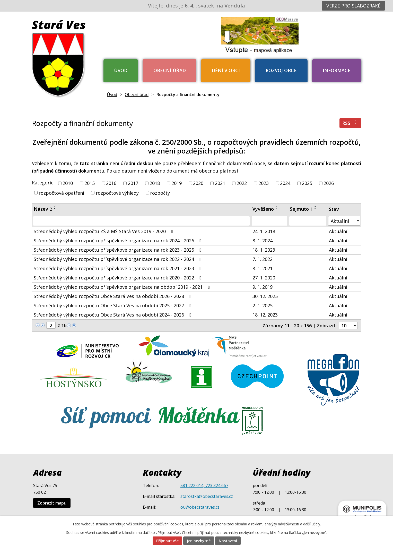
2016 (111, 183)
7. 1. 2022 (262, 259)
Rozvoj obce (281, 70)
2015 (89, 183)
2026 (329, 183)
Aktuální (338, 231)
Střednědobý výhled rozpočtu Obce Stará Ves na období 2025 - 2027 (114, 305)
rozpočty (160, 193)
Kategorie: (43, 183)
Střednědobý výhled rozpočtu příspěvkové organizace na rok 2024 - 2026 (119, 240)
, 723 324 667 (215, 485)
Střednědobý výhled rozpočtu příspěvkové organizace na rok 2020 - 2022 (119, 278)
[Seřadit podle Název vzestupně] (55, 207)
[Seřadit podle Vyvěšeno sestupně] (277, 209)
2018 (155, 183)
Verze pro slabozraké (353, 6)
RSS (350, 123)
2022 (242, 183)
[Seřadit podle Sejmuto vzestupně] (315, 207)
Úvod (120, 70)
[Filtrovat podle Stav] (344, 221)
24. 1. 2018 (263, 231)
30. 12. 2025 (265, 296)
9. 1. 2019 (262, 287)
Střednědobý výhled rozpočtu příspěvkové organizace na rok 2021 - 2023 (119, 268)
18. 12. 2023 (265, 315)
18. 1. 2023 (263, 250)
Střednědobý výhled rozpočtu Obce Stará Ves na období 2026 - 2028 (114, 296)
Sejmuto (301, 209)
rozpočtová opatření (61, 193)
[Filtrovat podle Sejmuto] (307, 221)
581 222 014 (191, 485)
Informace (337, 70)
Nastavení (228, 540)
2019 (176, 183)
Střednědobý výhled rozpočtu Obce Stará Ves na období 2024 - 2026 (114, 315)
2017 (133, 183)
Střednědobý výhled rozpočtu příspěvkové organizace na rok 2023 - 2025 (119, 250)
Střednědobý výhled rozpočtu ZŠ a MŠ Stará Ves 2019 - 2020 (104, 231)
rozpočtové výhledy (117, 193)
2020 (198, 183)
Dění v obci (226, 70)
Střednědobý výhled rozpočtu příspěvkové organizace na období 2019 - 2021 (123, 287)
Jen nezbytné (199, 540)
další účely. (312, 524)
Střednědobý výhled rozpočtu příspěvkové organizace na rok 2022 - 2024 (119, 259)
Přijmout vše (167, 540)
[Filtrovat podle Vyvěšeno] (269, 221)
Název (43, 209)
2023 (263, 183)
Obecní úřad (169, 70)
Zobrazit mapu (51, 503)
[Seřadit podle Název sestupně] (55, 209)
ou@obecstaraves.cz (200, 507)
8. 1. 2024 (262, 240)
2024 (285, 183)
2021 (220, 183)
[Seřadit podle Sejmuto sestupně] (315, 209)
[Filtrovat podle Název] (141, 221)
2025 (307, 183)
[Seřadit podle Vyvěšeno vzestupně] (277, 207)
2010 (68, 183)
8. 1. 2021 (262, 268)
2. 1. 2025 (262, 305)
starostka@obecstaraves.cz (206, 496)
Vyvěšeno (263, 209)
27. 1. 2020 (263, 278)
